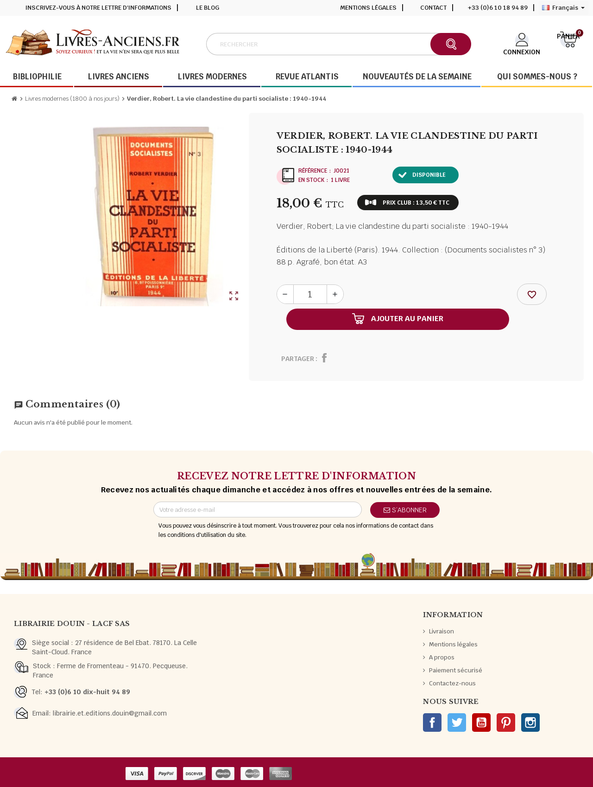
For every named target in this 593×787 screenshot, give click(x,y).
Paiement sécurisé (455, 670)
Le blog (207, 8)
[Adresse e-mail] (257, 509)
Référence (312, 170)
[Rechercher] (338, 44)
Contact (433, 8)
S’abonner (405, 510)
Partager (297, 359)
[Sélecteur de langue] (563, 8)
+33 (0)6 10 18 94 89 (498, 8)
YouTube (481, 722)
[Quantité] (310, 294)
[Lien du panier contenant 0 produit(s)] (568, 43)
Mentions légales (368, 8)
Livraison (441, 631)
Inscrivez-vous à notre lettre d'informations (98, 8)
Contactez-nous (452, 683)
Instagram (530, 722)
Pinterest (506, 722)
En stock (311, 180)
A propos (441, 657)
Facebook (432, 722)
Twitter (457, 722)
